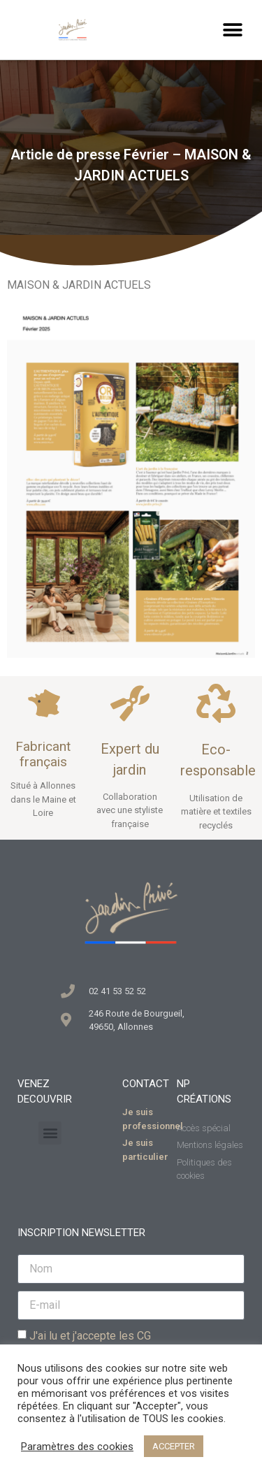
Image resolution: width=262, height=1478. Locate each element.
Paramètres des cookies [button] (77, 1446)
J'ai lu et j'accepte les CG (90, 1335)
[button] (232, 29)
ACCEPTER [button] (173, 1446)
